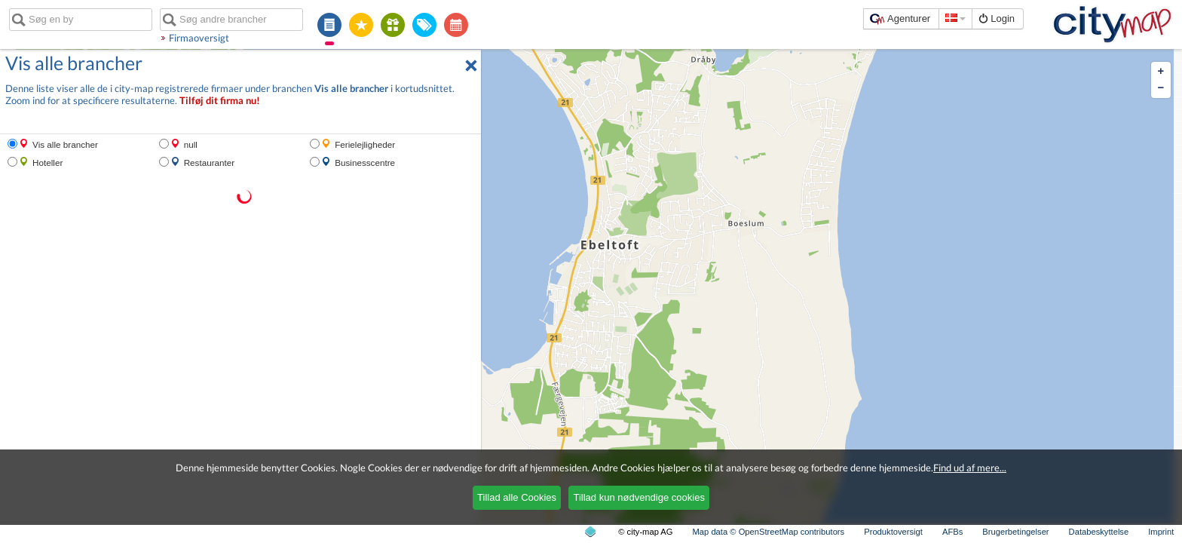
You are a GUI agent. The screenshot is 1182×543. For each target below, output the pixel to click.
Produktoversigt (893, 531)
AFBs (952, 531)
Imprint (1161, 531)
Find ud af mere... (969, 468)
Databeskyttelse (1099, 531)
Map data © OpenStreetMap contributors (769, 531)
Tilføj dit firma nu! (219, 100)
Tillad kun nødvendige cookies (638, 497)
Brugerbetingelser (1015, 531)
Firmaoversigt (199, 38)
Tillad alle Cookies (516, 497)
